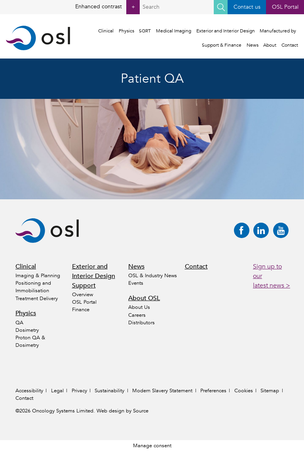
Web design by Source (122, 410)
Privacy (79, 390)
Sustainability (109, 390)
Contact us (247, 7)
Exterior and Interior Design (225, 31)
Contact (289, 45)
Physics (126, 31)
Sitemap (269, 390)
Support (84, 285)
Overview (82, 294)
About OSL (144, 298)
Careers (137, 315)
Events (135, 283)
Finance (80, 309)
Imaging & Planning (37, 275)
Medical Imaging (173, 31)
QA (19, 322)
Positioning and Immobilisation (33, 287)
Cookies (243, 390)
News (252, 45)
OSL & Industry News (152, 275)
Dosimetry (27, 330)
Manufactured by (278, 31)
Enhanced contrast (107, 7)
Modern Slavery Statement (162, 390)
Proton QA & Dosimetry (30, 341)
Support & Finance (221, 45)
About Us (139, 307)
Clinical (106, 31)
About (269, 45)
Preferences (213, 390)
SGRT (145, 31)
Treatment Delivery (36, 298)
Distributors (141, 322)
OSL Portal (285, 7)
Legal (57, 390)
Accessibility (29, 390)
